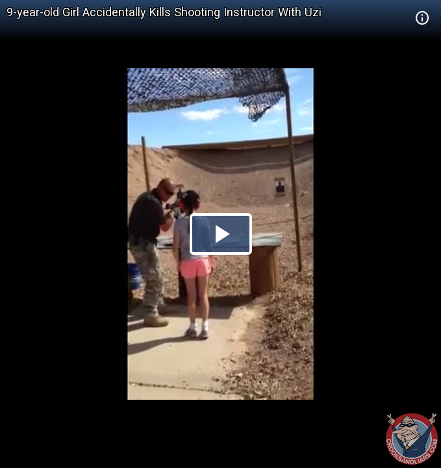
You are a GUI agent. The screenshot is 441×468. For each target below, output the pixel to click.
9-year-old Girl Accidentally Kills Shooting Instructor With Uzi (163, 12)
